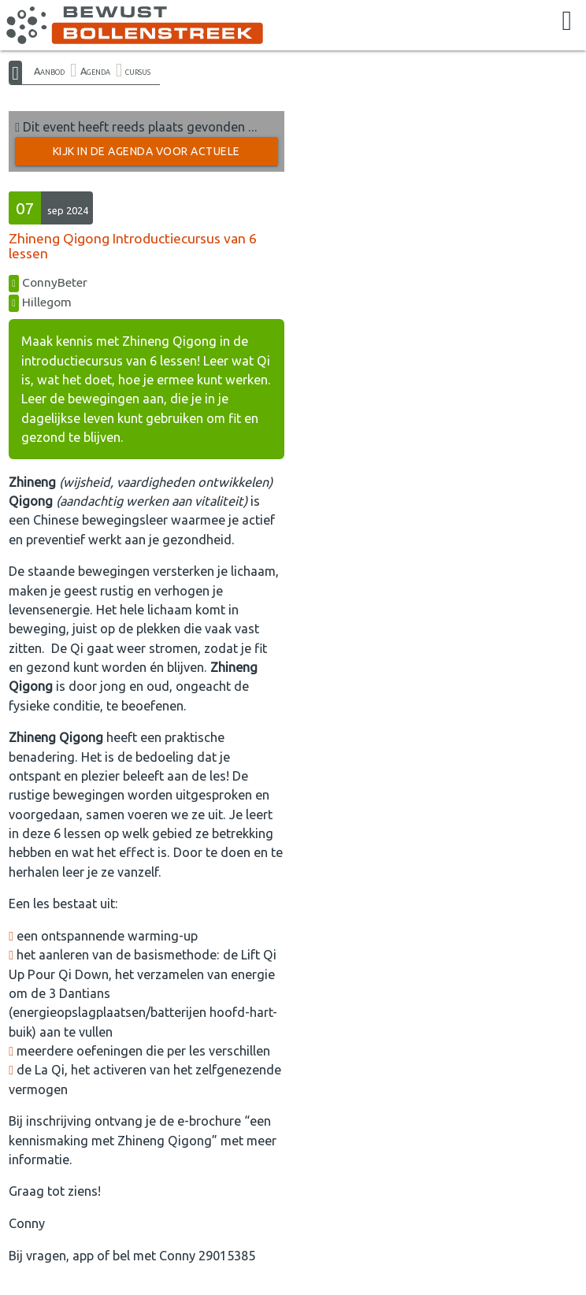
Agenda (95, 70)
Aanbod (49, 70)
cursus (137, 70)
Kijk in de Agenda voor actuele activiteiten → (146, 155)
